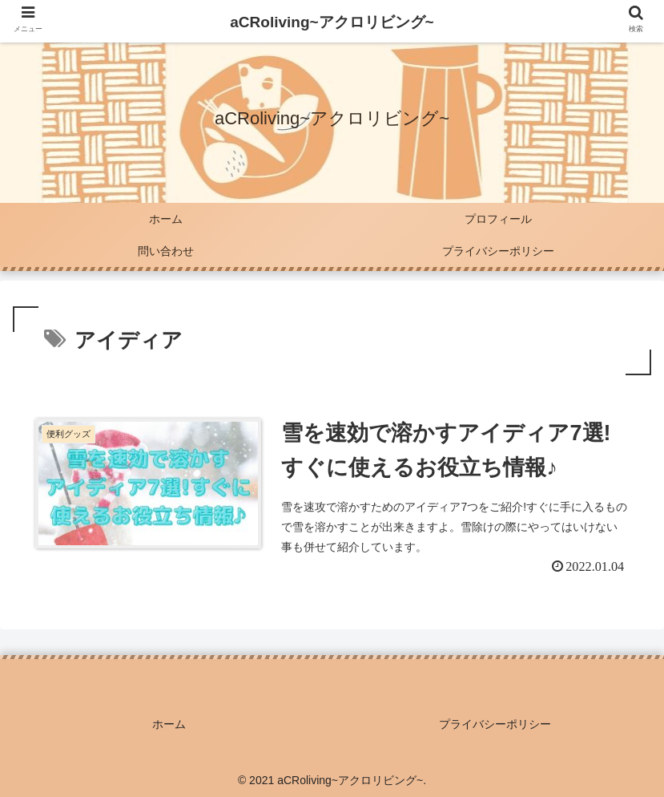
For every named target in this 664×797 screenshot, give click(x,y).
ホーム (169, 724)
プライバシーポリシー (495, 724)
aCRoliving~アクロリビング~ (331, 22)
